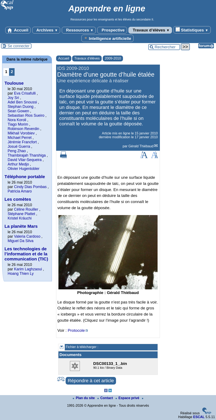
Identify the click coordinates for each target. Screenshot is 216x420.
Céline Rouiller (26, 209)
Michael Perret (19, 137)
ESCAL (199, 417)
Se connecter (19, 46)
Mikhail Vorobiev (21, 133)
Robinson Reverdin (23, 129)
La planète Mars (21, 226)
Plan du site (84, 398)
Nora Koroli (17, 120)
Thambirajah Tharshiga (27, 155)
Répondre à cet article (91, 380)
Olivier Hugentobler (23, 169)
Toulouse (14, 83)
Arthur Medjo (18, 164)
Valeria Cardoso (27, 236)
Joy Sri (13, 98)
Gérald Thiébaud (141, 146)
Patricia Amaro (20, 191)
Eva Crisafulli (25, 93)
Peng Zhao (17, 151)
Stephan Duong (20, 106)
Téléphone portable (24, 176)
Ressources (78, 30)
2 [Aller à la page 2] (12, 71)
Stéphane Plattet (21, 214)
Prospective (112, 30)
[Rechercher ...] (164, 47)
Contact (105, 398)
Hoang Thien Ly (21, 273)
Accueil (18, 30)
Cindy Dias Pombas (30, 187)
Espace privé (128, 398)
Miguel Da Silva (20, 241)
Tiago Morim (18, 124)
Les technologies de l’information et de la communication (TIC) (26, 253)
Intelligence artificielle (107, 38)
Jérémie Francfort (22, 142)
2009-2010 (113, 58)
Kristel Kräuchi (19, 218)
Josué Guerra (19, 146)
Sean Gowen (18, 111)
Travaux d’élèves (150, 30)
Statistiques (192, 29)
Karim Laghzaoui (28, 269)
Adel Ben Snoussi (22, 102)
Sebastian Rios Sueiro (26, 115)
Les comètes (17, 199)
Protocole (76, 330)
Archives (46, 30)
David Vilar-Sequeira (25, 160)
